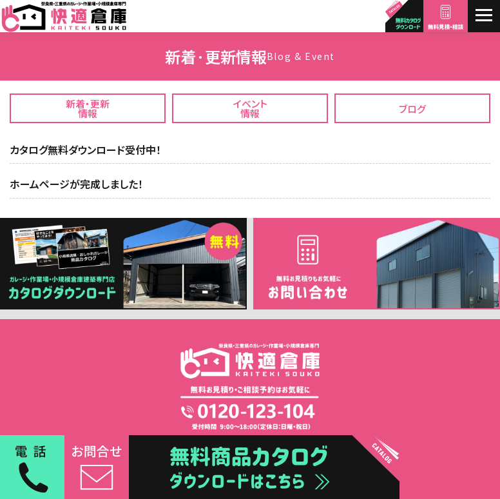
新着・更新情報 (88, 108)
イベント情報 (250, 108)
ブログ (412, 108)
